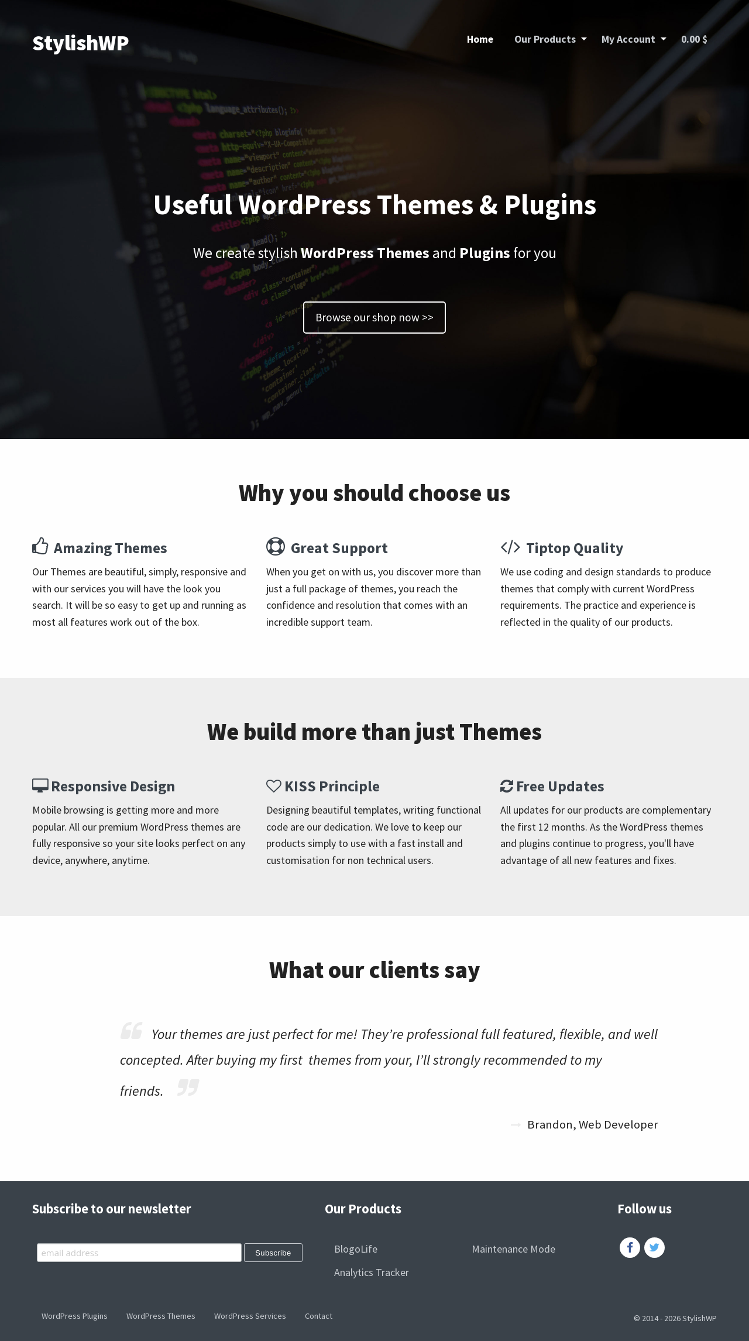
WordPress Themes (160, 1316)
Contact (318, 1316)
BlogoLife (355, 1249)
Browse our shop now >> (374, 317)
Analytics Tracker (371, 1272)
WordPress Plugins (75, 1316)
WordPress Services (250, 1316)
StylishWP (80, 42)
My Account (628, 39)
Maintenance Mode (513, 1249)
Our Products (545, 39)
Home (480, 39)
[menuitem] (480, 40)
